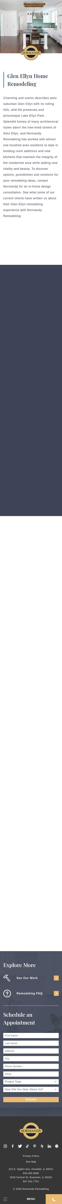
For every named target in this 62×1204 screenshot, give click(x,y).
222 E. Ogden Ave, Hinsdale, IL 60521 (31, 1169)
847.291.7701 (31, 1181)
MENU (19, 1199)
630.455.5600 (31, 1173)
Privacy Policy (31, 1156)
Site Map (31, 1161)
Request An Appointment (53, 1199)
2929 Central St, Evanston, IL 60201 (31, 1177)
